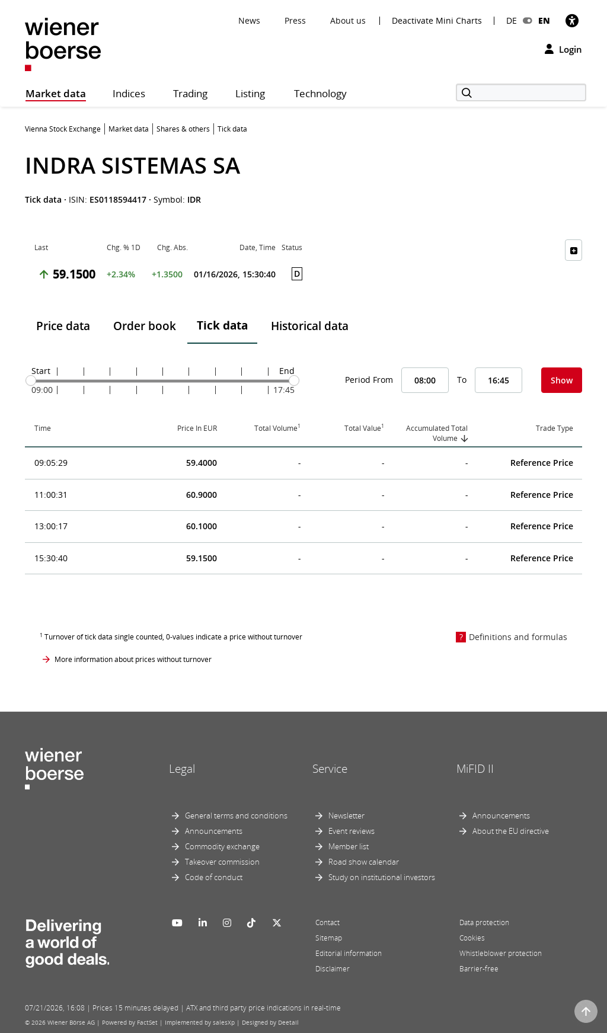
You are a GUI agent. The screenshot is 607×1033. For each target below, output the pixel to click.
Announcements (213, 831)
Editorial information (348, 953)
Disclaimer (332, 969)
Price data (63, 326)
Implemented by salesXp (200, 1022)
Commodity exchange (222, 846)
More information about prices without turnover (133, 659)
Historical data (310, 326)
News (249, 20)
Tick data (222, 325)
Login (563, 49)
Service (329, 768)
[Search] (521, 92)
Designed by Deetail (270, 1022)
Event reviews (351, 831)
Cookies (472, 938)
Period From (369, 379)
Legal (182, 768)
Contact (327, 922)
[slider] (30, 380)
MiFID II (475, 768)
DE (511, 20)
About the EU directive (510, 831)
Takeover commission (222, 861)
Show (562, 380)
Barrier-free (479, 969)
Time (42, 428)
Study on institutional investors (381, 877)
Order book (144, 326)
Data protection (484, 922)
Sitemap (328, 938)
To (462, 379)
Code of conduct (213, 877)
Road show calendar (363, 861)
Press (295, 20)
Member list (348, 846)
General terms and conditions (236, 815)
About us (348, 20)
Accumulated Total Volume (437, 433)
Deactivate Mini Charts (437, 21)
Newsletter (346, 815)
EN (544, 20)
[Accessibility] (572, 20)
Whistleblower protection (500, 953)
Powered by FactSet (130, 1022)
